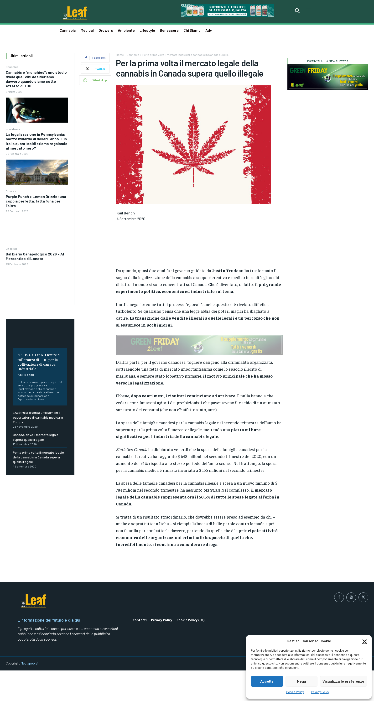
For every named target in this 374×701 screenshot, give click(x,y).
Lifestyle (11, 248)
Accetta (267, 681)
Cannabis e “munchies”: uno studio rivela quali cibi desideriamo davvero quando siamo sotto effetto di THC (36, 79)
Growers (11, 191)
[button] (364, 641)
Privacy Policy (320, 692)
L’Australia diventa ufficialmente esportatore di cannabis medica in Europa (38, 417)
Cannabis (12, 66)
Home (120, 54)
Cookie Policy (295, 692)
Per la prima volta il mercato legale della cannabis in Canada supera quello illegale (38, 457)
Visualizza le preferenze (343, 681)
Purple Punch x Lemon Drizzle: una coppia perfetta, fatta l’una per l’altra (36, 201)
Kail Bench (26, 375)
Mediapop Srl (30, 694)
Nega (301, 681)
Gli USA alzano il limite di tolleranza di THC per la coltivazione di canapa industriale (39, 361)
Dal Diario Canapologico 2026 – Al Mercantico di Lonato (35, 256)
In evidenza (13, 129)
